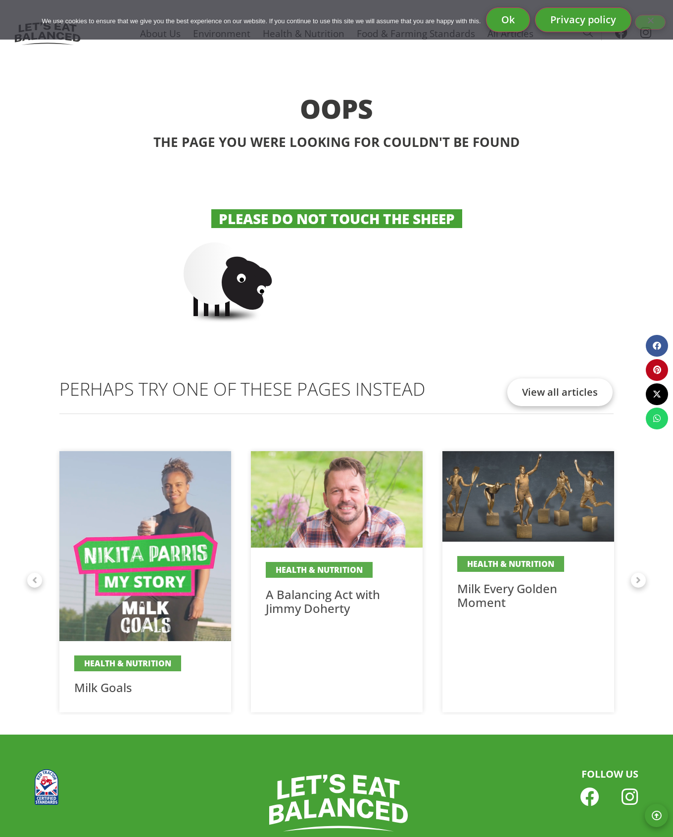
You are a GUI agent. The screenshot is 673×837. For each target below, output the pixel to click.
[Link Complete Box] (145, 581)
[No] (650, 22)
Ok (508, 19)
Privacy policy (583, 19)
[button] (34, 580)
